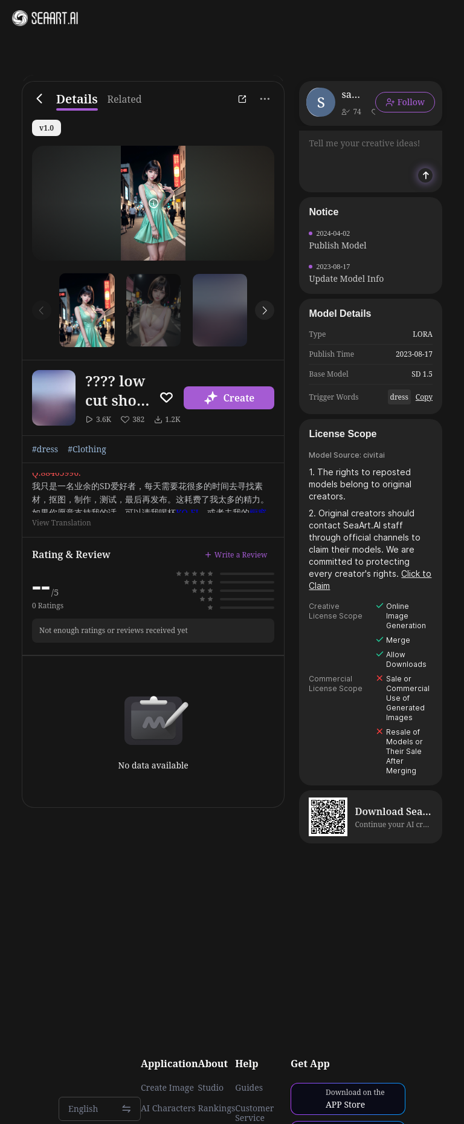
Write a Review (236, 555)
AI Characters (168, 1108)
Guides (249, 1088)
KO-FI (187, 512)
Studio (211, 1088)
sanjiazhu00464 (353, 94)
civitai (374, 455)
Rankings (217, 1108)
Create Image (167, 1088)
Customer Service (254, 1113)
